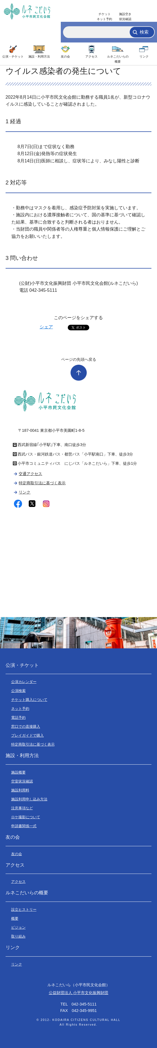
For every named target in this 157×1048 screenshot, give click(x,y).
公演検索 (18, 691)
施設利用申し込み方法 (29, 799)
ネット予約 (20, 708)
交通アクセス (30, 473)
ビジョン (18, 927)
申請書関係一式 (24, 826)
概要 (14, 918)
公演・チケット (13, 56)
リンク (144, 56)
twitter (32, 504)
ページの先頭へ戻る (78, 359)
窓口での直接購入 (25, 726)
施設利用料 (20, 790)
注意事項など (22, 808)
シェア (46, 326)
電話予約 (18, 717)
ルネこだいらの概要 (118, 59)
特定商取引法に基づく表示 (42, 483)
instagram (46, 504)
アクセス (91, 56)
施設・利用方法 (39, 56)
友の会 (65, 56)
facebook (18, 504)
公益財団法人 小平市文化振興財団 (78, 992)
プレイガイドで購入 (27, 735)
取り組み (18, 936)
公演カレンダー (24, 682)
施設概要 (18, 772)
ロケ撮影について (25, 817)
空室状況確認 (22, 781)
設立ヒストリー (24, 909)
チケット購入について (29, 700)
